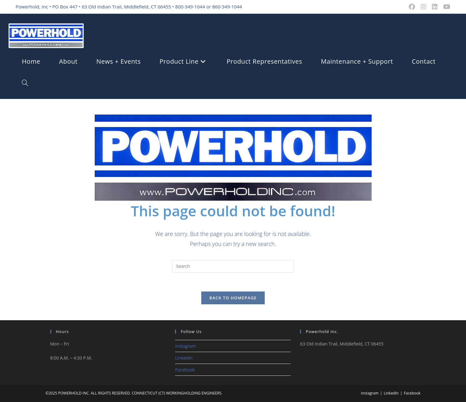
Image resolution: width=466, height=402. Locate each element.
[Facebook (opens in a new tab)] (412, 7)
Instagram (185, 346)
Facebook (184, 370)
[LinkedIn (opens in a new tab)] (434, 7)
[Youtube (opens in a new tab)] (445, 7)
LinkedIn (184, 358)
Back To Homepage (233, 298)
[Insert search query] (233, 266)
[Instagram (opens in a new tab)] (423, 7)
